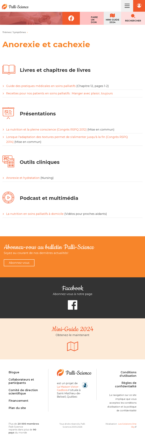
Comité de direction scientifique (23, 391)
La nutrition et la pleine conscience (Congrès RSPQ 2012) (46, 129)
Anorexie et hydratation (23, 178)
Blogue (14, 372)
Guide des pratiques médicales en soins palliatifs (41, 86)
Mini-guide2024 (112, 21)
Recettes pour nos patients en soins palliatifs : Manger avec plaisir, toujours (59, 93)
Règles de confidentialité (125, 384)
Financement (18, 400)
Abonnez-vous (19, 263)
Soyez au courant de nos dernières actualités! (36, 253)
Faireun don (94, 20)
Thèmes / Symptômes (14, 32)
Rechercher (133, 20)
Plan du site (17, 408)
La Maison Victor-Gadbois (68, 388)
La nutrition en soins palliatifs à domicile (35, 214)
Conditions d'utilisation (128, 374)
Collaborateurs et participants (21, 381)
